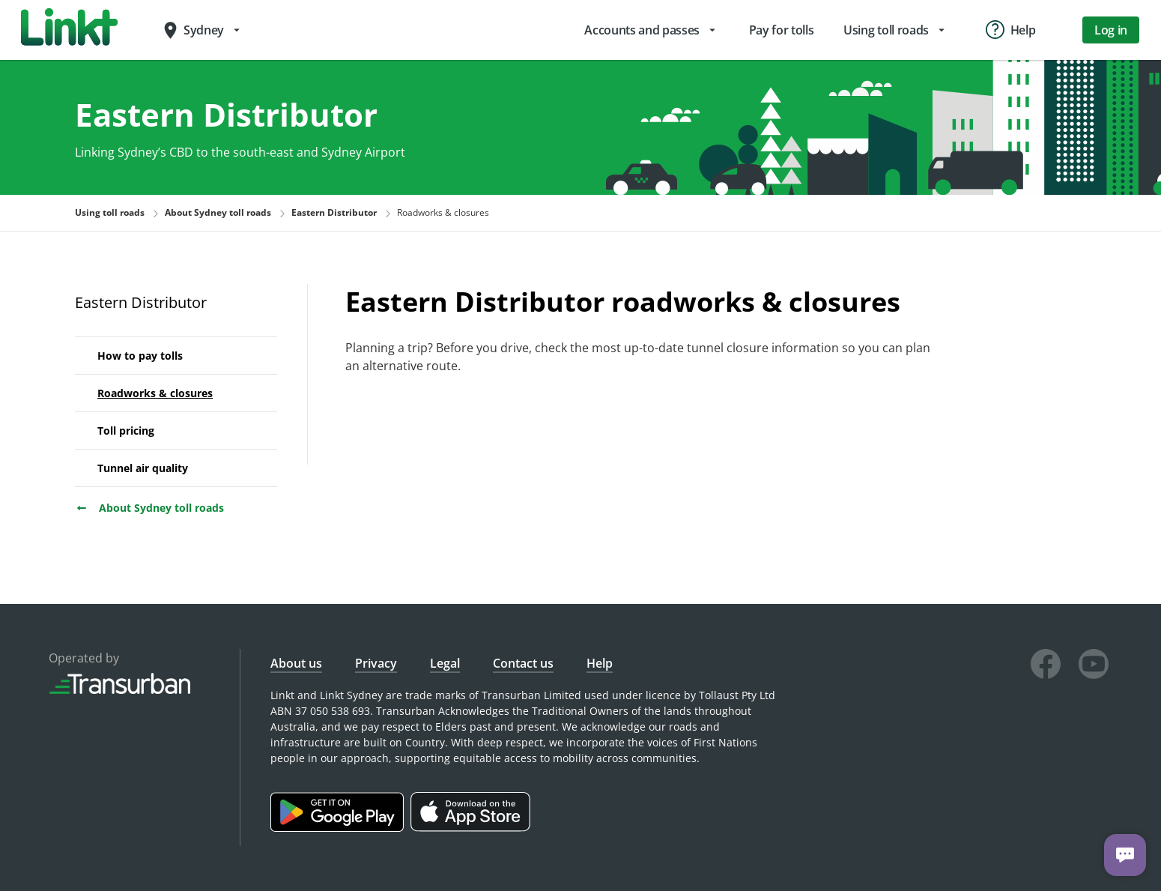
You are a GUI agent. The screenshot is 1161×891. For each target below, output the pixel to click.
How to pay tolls (140, 355)
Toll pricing (125, 430)
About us (296, 663)
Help (599, 663)
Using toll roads (110, 212)
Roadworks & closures (155, 393)
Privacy (376, 663)
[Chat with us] (1125, 855)
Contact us (523, 663)
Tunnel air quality (142, 468)
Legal (445, 663)
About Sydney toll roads (149, 508)
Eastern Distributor (141, 302)
